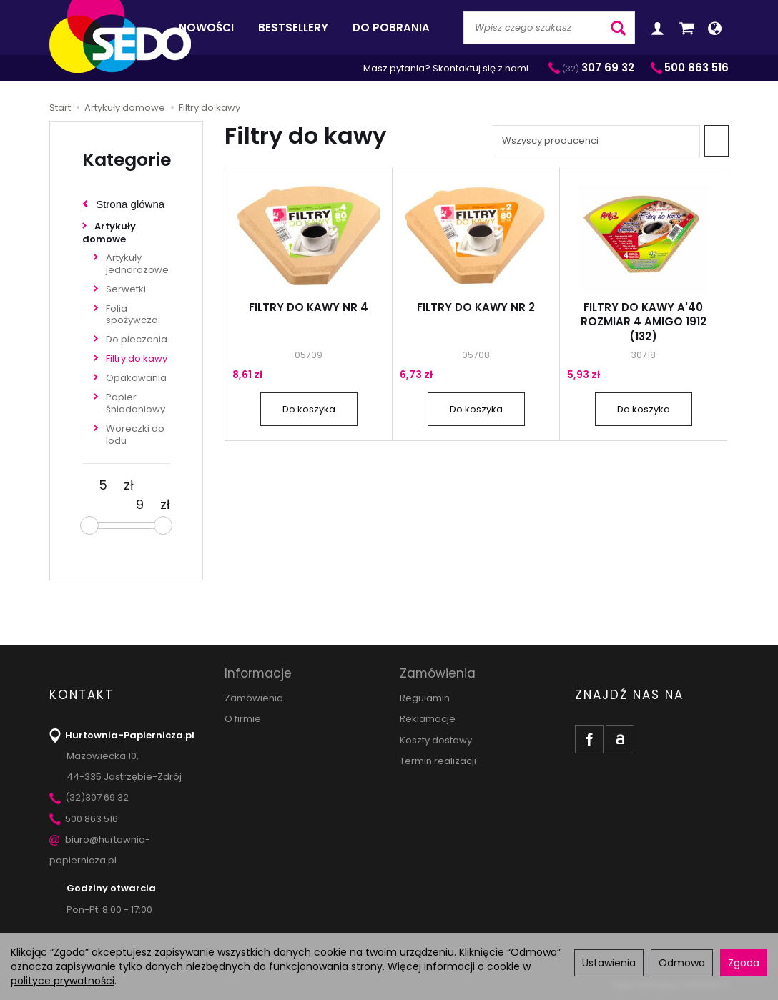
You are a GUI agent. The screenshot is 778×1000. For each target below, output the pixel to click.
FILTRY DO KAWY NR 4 (308, 307)
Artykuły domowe (109, 233)
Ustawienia (609, 963)
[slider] (89, 525)
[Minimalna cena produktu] (103, 485)
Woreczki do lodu (135, 434)
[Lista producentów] (596, 141)
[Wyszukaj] (618, 27)
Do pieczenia (136, 339)
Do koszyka (308, 409)
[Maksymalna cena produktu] (139, 505)
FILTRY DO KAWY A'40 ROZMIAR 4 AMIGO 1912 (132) (643, 321)
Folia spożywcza (132, 314)
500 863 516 (83, 819)
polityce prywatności (62, 981)
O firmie (243, 719)
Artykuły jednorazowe (137, 264)
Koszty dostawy (436, 740)
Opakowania (136, 378)
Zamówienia (254, 698)
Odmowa (682, 963)
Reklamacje (428, 719)
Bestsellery (293, 27)
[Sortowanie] (716, 141)
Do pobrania (391, 27)
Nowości (206, 27)
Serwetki (126, 289)
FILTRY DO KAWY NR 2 (476, 307)
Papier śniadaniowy (135, 403)
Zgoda (743, 963)
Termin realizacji (438, 761)
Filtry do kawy (136, 358)
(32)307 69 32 (89, 797)
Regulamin (425, 698)
